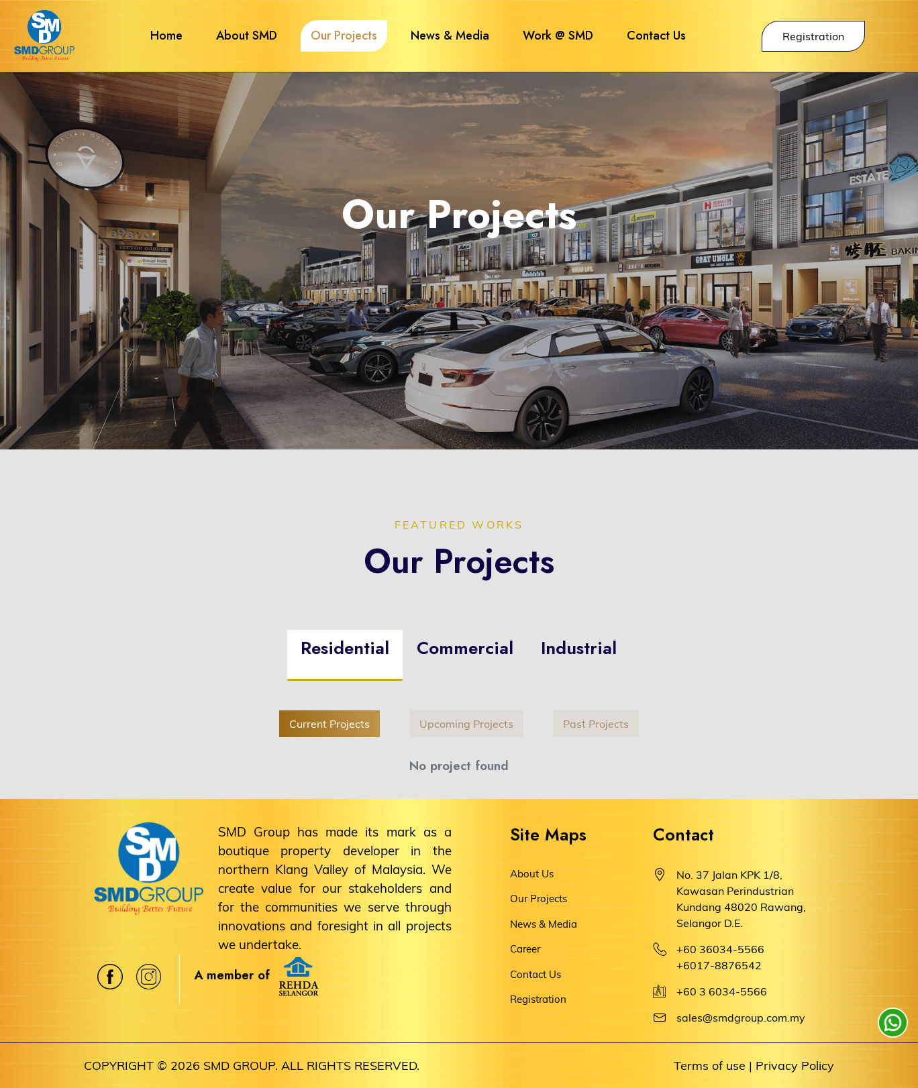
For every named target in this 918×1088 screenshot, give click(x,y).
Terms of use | (713, 1065)
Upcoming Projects (466, 723)
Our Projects (538, 898)
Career (525, 948)
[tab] (345, 655)
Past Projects (596, 723)
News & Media (543, 924)
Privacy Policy (795, 1065)
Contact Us (535, 974)
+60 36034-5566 (720, 949)
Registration (813, 36)
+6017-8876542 (719, 965)
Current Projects (329, 723)
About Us (532, 873)
